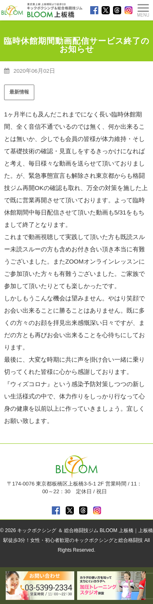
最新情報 (19, 92)
